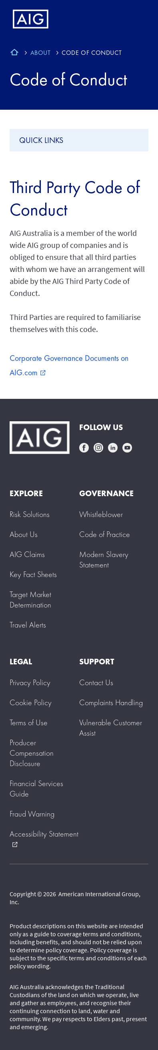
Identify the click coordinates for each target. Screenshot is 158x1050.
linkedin (113, 448)
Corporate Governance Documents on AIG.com (69, 365)
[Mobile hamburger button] (135, 19)
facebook (84, 448)
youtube (127, 448)
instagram (98, 448)
